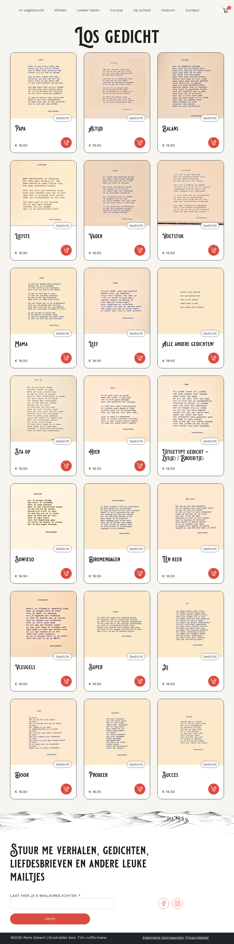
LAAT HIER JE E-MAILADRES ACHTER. (45, 895)
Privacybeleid (197, 937)
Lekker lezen (88, 10)
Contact (192, 10)
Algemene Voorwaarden (163, 937)
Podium (168, 10)
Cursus (116, 10)
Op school (142, 10)
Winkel (60, 10)
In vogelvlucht (31, 10)
